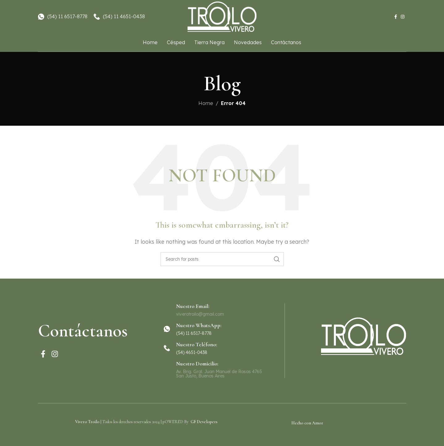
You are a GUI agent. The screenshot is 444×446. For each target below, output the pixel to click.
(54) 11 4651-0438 (124, 17)
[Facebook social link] (395, 17)
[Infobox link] (222, 328)
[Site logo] (222, 16)
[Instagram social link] (402, 17)
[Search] (222, 259)
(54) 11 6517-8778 (67, 17)
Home (205, 103)
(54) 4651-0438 (191, 352)
